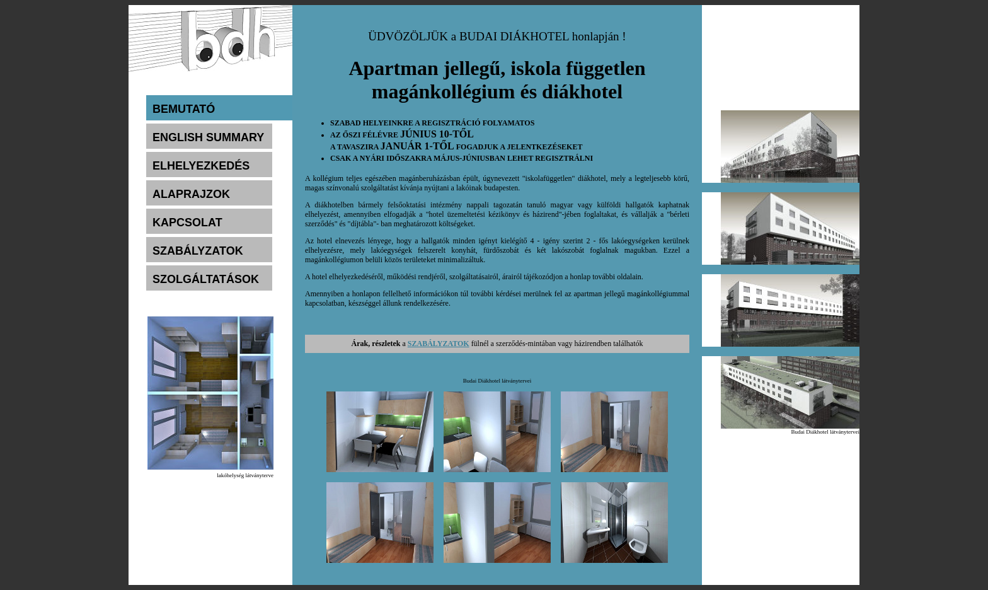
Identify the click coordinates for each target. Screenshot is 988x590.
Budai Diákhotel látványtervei (825, 432)
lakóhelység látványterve (245, 475)
